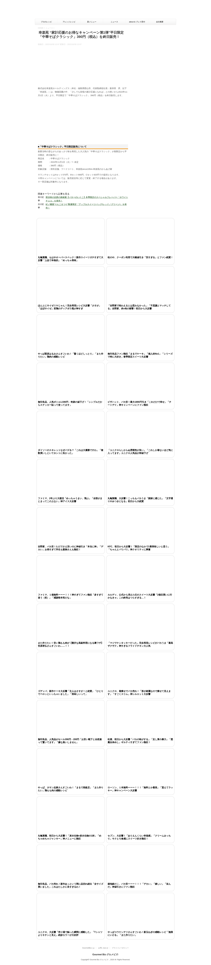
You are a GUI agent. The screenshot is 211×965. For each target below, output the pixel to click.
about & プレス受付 (137, 22)
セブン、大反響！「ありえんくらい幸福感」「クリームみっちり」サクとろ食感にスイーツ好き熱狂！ (139, 837)
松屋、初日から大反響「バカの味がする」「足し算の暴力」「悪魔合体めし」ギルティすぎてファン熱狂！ (140, 740)
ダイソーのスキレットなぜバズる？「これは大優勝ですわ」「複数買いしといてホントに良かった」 (70, 451)
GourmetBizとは (88, 948)
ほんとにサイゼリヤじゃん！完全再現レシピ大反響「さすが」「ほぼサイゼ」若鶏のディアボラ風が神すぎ (69, 307)
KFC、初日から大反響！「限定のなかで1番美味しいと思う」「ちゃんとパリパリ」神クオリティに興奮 (139, 548)
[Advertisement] (122, 10)
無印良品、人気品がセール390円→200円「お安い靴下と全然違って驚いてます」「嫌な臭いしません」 (70, 740)
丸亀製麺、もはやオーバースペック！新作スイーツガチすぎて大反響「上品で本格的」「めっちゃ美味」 (70, 259)
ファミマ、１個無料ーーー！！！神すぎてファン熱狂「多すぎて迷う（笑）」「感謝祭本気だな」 (70, 596)
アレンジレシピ (69, 22)
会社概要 (159, 22)
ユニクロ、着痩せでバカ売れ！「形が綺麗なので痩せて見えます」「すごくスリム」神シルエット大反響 (139, 692)
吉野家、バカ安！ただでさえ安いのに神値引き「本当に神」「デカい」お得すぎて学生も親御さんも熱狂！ (70, 548)
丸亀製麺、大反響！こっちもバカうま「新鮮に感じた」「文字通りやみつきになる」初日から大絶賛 (140, 500)
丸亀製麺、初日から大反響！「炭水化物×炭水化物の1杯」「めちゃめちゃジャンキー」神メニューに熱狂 (69, 837)
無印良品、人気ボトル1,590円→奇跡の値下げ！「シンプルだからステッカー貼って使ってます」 (70, 403)
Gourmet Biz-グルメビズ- (105, 954)
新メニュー (91, 22)
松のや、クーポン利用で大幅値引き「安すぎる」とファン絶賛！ (140, 257)
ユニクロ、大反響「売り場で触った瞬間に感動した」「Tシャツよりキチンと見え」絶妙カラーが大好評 (70, 933)
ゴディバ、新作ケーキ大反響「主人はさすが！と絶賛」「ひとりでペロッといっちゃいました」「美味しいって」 (70, 692)
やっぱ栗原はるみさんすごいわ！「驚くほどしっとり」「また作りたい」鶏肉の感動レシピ (70, 355)
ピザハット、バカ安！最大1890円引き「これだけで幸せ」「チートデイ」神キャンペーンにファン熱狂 (139, 403)
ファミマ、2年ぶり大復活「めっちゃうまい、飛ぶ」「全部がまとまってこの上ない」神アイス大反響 (70, 500)
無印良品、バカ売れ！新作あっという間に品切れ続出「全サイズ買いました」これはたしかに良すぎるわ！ (70, 885)
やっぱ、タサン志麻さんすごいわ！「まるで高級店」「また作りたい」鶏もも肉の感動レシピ (70, 789)
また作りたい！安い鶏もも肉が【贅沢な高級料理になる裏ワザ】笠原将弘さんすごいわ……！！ (70, 644)
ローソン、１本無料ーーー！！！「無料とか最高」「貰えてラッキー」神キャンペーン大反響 (140, 789)
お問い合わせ (103, 948)
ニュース (114, 22)
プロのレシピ (46, 22)
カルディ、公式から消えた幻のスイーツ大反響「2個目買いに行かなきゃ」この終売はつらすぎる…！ (140, 596)
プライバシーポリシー (120, 948)
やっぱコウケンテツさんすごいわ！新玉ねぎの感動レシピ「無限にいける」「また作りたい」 (140, 933)
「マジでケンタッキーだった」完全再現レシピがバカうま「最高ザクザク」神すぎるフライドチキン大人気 (140, 644)
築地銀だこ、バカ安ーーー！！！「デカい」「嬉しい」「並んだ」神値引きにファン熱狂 (139, 885)
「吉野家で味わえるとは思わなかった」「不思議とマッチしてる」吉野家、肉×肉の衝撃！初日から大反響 (139, 307)
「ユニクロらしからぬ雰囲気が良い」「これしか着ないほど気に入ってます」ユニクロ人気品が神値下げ (140, 451)
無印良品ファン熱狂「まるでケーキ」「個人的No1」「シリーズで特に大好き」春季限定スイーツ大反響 (140, 355)
